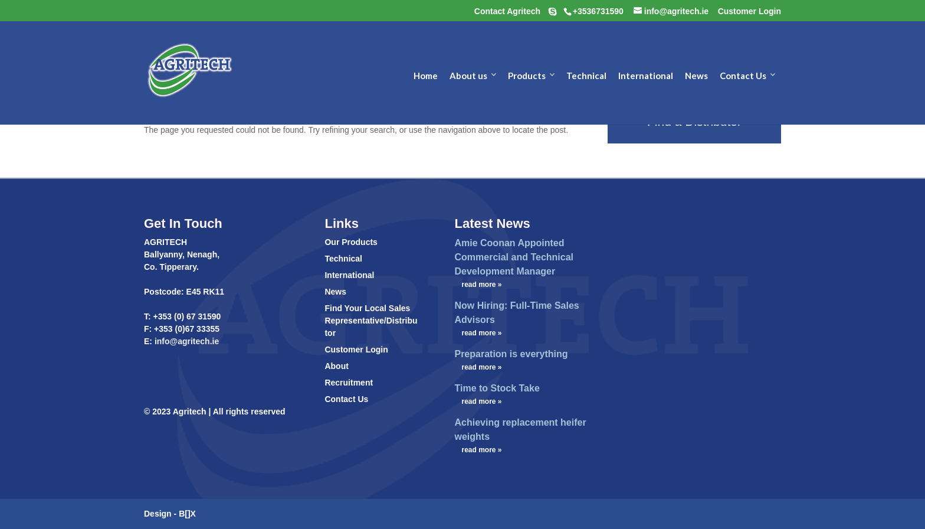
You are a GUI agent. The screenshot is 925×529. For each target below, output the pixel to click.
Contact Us (346, 399)
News (335, 291)
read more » (481, 284)
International (349, 275)
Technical (343, 258)
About (336, 366)
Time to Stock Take (496, 388)
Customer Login (356, 349)
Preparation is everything (511, 354)
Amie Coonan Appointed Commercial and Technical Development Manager (513, 257)
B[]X (187, 513)
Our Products (350, 242)
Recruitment (348, 382)
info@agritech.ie (185, 341)
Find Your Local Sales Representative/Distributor (370, 320)
